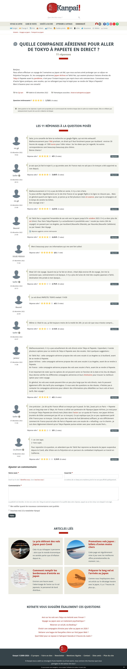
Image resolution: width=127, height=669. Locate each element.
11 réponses (63, 54)
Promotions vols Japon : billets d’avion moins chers (102, 544)
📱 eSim (77, 28)
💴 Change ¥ (23, 28)
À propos (35, 656)
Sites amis (96, 656)
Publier (12, 515)
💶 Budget (13, 28)
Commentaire (15, 485)
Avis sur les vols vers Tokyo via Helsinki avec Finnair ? (63, 617)
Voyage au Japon (16, 24)
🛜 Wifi (69, 28)
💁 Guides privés (60, 28)
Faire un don (46, 656)
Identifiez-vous (25, 480)
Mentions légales (74, 656)
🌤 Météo (95, 28)
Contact (87, 656)
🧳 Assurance (86, 28)
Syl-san (20, 93)
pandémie (38, 78)
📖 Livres (104, 28)
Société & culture (46, 24)
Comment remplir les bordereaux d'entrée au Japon (46, 573)
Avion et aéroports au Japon (80, 93)
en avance (90, 197)
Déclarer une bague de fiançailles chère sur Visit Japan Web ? (63, 632)
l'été (50, 141)
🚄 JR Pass (48, 28)
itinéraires (88, 375)
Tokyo (15, 78)
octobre (92, 218)
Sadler (15, 175)
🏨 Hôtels (39, 28)
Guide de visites (31, 24)
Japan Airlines (60, 75)
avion (76, 412)
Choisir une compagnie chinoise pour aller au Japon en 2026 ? (63, 628)
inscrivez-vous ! (39, 480)
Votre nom (13, 473)
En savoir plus (82, 667)
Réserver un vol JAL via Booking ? (63, 625)
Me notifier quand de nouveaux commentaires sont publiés (34, 506)
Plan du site (109, 656)
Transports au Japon (37, 32)
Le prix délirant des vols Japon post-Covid (46, 543)
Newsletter (59, 656)
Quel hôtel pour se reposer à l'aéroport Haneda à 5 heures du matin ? (63, 636)
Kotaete (15, 32)
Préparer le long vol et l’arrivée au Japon (101, 572)
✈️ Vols (32, 28)
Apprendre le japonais (64, 24)
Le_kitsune (17, 449)
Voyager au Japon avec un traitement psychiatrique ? (63, 621)
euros (53, 144)
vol (30, 221)
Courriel (68, 473)
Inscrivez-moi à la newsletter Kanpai (25, 510)
